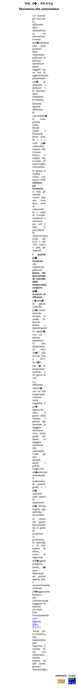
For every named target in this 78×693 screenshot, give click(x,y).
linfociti (36, 623)
